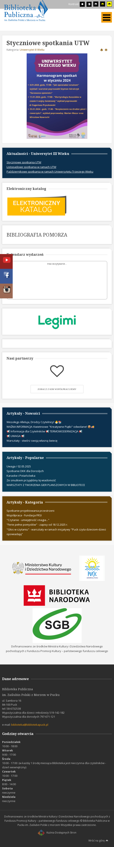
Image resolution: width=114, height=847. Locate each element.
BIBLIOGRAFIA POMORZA (37, 234)
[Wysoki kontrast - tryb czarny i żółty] (102, 4)
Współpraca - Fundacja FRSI (24, 515)
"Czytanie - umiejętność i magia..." (28, 520)
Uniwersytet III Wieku (32, 49)
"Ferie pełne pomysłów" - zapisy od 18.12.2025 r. (37, 524)
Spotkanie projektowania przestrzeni (30, 511)
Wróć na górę (98, 840)
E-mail (106, 49)
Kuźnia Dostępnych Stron (57, 832)
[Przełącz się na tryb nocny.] (89, 4)
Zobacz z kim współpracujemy (57, 389)
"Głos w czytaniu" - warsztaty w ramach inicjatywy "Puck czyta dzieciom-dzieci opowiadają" (56, 532)
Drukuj (101, 49)
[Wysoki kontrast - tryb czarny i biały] (95, 4)
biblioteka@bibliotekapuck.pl (29, 725)
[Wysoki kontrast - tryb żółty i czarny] (109, 4)
